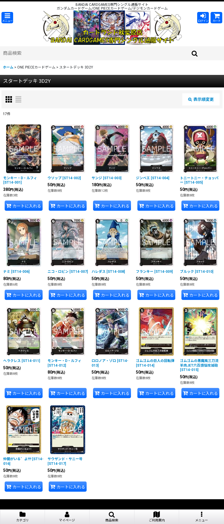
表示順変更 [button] (201, 99)
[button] (7, 17)
